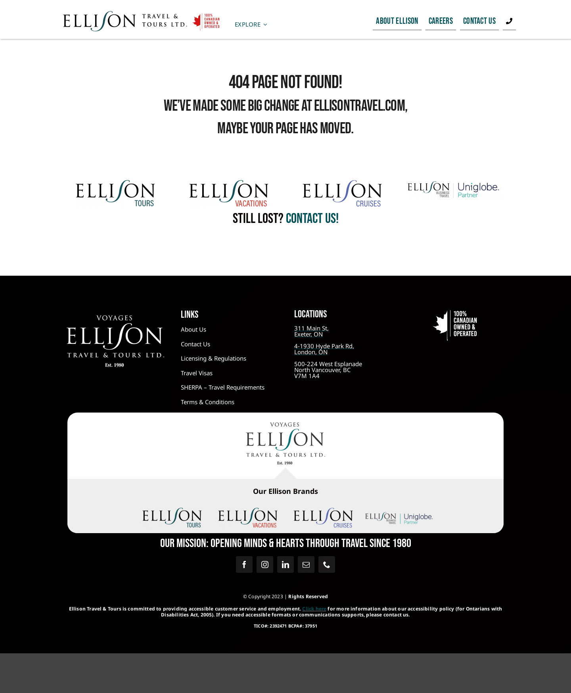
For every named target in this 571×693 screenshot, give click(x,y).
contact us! (311, 218)
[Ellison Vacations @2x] (228, 183)
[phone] (326, 564)
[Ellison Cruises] (342, 183)
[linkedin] (285, 564)
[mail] (306, 564)
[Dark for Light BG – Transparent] (399, 513)
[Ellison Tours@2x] (115, 183)
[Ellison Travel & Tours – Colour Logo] (285, 426)
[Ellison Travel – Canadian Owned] (141, 14)
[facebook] (244, 564)
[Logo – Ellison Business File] (456, 183)
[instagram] (265, 564)
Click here (314, 608)
